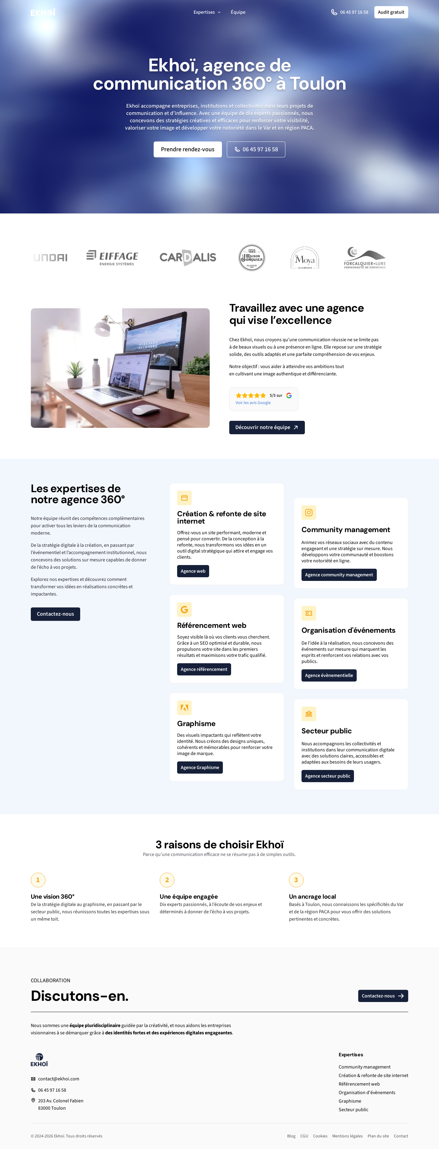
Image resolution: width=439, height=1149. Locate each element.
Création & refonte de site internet (373, 1075)
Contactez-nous (55, 614)
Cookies (320, 1136)
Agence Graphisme (200, 767)
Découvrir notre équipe (267, 427)
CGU (304, 1136)
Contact (401, 1136)
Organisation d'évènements (367, 1092)
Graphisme (350, 1101)
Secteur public (353, 1109)
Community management (365, 1067)
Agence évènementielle (329, 675)
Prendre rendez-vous (188, 149)
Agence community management (339, 574)
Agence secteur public (327, 776)
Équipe (238, 12)
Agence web (193, 571)
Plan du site (378, 1136)
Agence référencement (204, 669)
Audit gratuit (391, 12)
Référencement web (359, 1084)
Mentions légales (347, 1136)
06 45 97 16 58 (349, 12)
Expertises (207, 12)
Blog (291, 1136)
